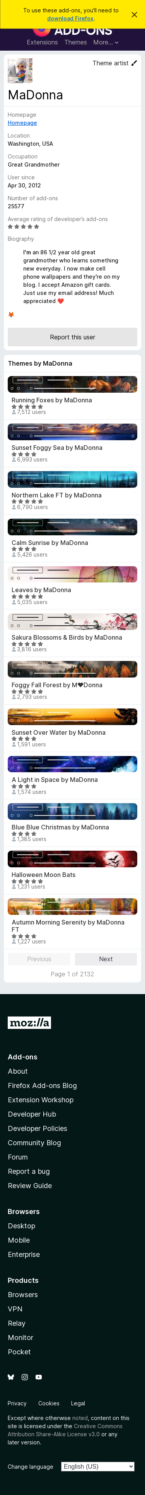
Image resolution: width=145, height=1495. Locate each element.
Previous (39, 959)
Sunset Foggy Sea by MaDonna (57, 447)
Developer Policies (37, 1128)
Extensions (42, 42)
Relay (17, 1323)
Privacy (17, 1403)
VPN (15, 1309)
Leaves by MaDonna (41, 590)
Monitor (20, 1337)
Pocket (19, 1352)
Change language (30, 1466)
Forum (18, 1157)
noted (80, 1418)
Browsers (23, 1295)
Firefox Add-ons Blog (42, 1085)
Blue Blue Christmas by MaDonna (60, 827)
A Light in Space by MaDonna (55, 779)
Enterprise (24, 1254)
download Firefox (70, 18)
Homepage (22, 122)
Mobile (19, 1240)
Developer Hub (32, 1114)
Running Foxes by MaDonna (52, 400)
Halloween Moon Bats (43, 875)
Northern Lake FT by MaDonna (57, 495)
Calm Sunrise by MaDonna (50, 543)
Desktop (21, 1226)
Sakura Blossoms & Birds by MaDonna (67, 637)
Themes (75, 42)
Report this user (72, 337)
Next (106, 959)
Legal (78, 1403)
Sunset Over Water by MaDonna (59, 732)
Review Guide (30, 1186)
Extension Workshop (40, 1100)
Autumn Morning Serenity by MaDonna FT (68, 926)
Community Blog (34, 1143)
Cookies (49, 1403)
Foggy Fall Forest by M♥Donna (57, 685)
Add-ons (23, 1057)
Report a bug (29, 1171)
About (18, 1071)
